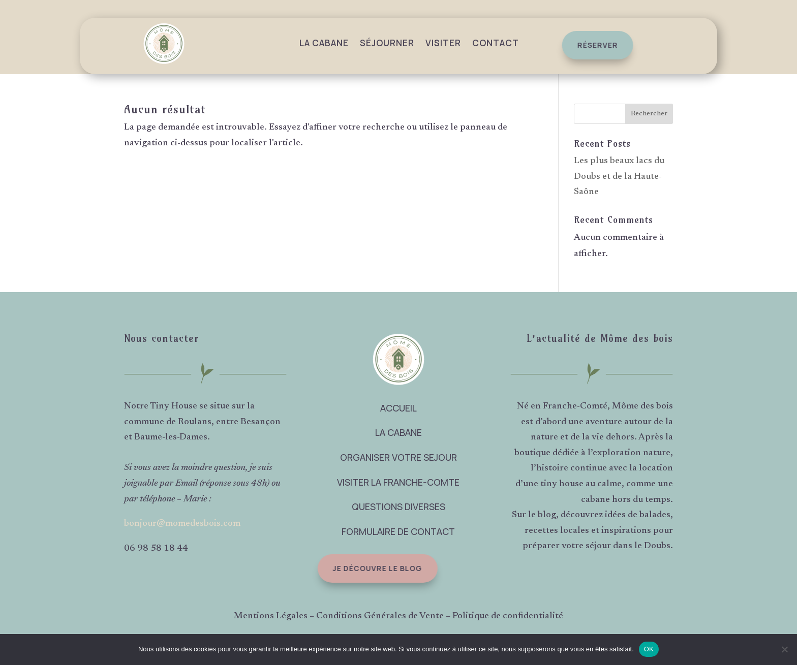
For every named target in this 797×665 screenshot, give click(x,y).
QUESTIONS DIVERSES (398, 506)
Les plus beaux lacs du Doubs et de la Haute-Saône (619, 176)
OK (649, 649)
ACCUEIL (398, 408)
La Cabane (324, 43)
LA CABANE (398, 432)
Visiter (443, 43)
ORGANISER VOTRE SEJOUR (398, 457)
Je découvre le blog (372, 568)
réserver (594, 45)
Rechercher (649, 113)
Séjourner (387, 43)
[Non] (784, 649)
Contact (495, 43)
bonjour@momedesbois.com (182, 523)
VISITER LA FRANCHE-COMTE (398, 482)
